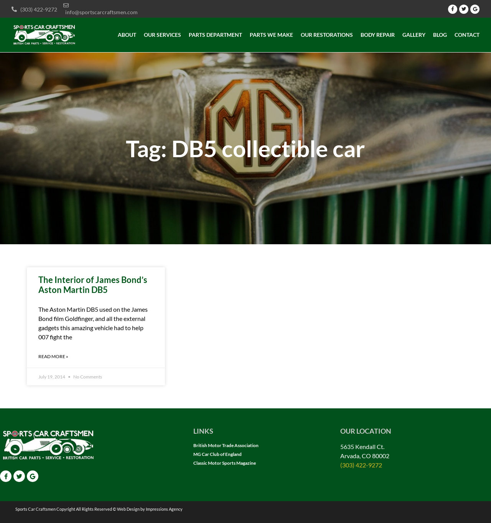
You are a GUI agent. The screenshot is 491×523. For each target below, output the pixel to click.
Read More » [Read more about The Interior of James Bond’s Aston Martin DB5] (53, 356)
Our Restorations (327, 34)
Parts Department (215, 34)
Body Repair (378, 34)
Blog (440, 34)
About (127, 34)
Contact (467, 34)
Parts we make (271, 34)
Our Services (162, 34)
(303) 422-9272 (361, 465)
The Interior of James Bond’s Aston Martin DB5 (92, 285)
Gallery (413, 34)
